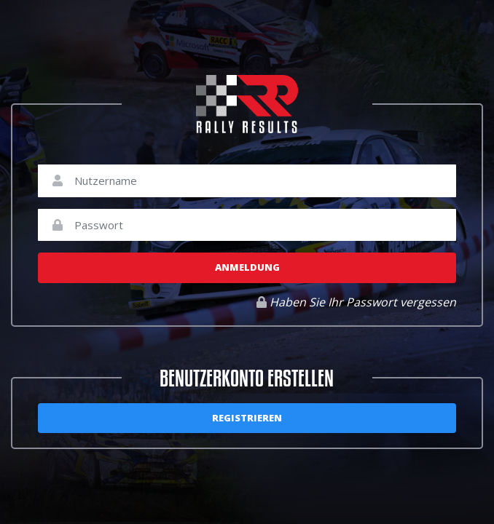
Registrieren (247, 417)
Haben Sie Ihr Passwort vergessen (356, 302)
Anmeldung (247, 267)
